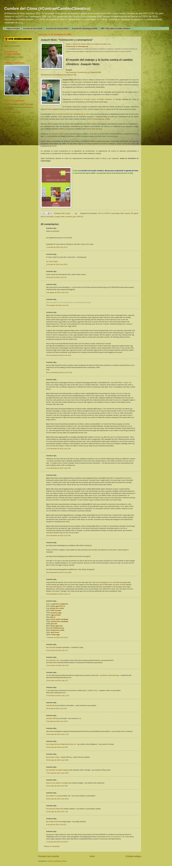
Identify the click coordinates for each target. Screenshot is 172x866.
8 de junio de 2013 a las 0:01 (56, 824)
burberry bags (56, 613)
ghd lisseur (55, 632)
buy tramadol (50, 647)
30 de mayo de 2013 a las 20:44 (57, 799)
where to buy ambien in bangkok (57, 783)
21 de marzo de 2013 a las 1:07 (57, 650)
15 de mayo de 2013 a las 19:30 (57, 760)
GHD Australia (56, 610)
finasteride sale (53, 660)
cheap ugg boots (56, 626)
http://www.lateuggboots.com (56, 587)
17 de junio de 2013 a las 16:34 (57, 842)
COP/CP (107, 213)
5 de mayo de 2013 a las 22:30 (57, 721)
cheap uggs (55, 634)
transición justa (57, 134)
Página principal (13, 28)
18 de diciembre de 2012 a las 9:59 (58, 535)
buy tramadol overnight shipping (57, 770)
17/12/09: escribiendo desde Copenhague (18, 104)
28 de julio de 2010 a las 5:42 (56, 277)
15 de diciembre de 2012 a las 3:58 (58, 468)
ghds (101, 589)
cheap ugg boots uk (57, 606)
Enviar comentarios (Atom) (57, 861)
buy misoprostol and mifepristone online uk (61, 744)
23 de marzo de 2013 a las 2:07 (57, 680)
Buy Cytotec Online (52, 757)
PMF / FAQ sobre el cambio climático (115, 28)
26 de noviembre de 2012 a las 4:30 (58, 355)
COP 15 (100, 213)
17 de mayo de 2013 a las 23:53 (57, 773)
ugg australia (56, 615)
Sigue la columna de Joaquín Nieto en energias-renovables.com (88, 44)
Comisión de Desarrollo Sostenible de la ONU (72, 114)
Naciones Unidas (104, 119)
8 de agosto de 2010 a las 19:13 (57, 292)
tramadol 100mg (51, 718)
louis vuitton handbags (59, 619)
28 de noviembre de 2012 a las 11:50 (59, 372)
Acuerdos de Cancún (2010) (57, 28)
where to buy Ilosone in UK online (117, 837)
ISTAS (48, 109)
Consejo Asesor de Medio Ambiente (98, 99)
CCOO (107, 80)
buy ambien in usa (52, 796)
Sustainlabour (76, 141)
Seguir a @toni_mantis (12, 46)
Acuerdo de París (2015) (32, 28)
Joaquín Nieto (60, 216)
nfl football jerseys (57, 628)
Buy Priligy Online (52, 821)
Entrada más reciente (48, 856)
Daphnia (102, 109)
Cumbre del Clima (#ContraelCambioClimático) (47, 8)
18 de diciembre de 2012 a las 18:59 (58, 572)
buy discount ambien (53, 809)
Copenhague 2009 (117, 213)
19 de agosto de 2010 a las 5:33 (57, 305)
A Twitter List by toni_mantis (13, 57)
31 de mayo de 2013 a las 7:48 (57, 812)
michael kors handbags (59, 621)
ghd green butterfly (119, 584)
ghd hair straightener (60, 604)
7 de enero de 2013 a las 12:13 (57, 637)
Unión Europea (96, 129)
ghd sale (54, 624)
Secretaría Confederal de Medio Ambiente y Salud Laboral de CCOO (109, 144)
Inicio (92, 856)
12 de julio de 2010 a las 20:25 (56, 264)
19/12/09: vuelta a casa (12, 112)
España (127, 213)
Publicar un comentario (52, 846)
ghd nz (52, 617)
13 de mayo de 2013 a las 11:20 (57, 734)
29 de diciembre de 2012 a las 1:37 (58, 594)
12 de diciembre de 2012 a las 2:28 (58, 449)
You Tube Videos (52, 261)
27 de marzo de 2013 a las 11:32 (57, 695)
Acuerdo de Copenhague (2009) (84, 28)
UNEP (61, 129)
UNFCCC (90, 119)
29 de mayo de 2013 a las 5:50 (57, 786)
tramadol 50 (50, 705)
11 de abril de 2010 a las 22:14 (57, 247)
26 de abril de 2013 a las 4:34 (56, 708)
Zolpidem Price (92, 690)
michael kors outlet (57, 608)
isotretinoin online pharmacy (110, 675)
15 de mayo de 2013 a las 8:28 (57, 747)
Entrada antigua (133, 856)
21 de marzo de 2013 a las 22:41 (57, 665)
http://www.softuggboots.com (102, 582)
